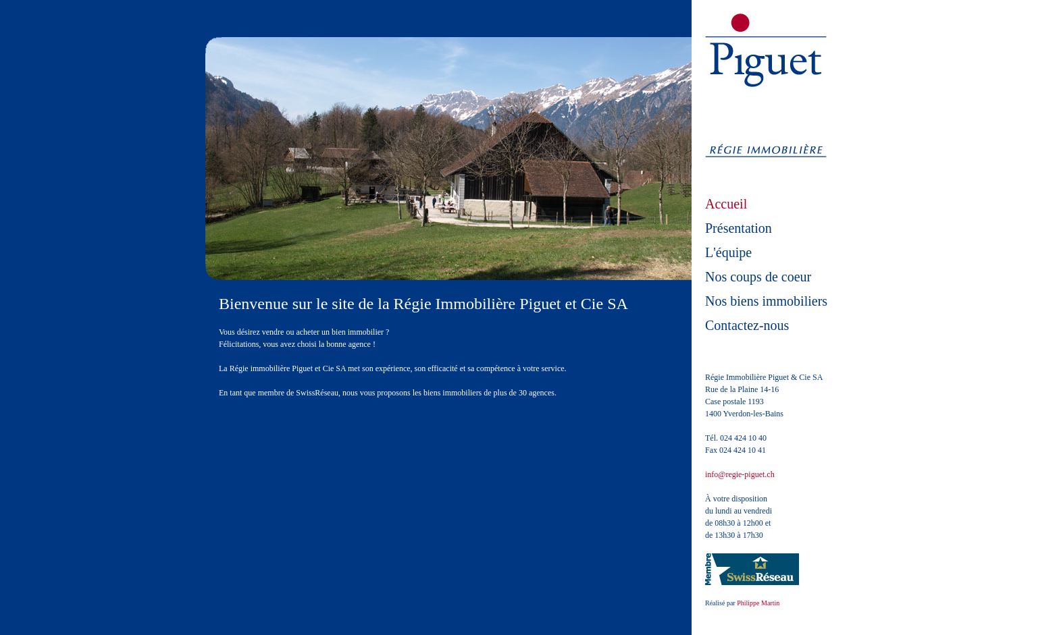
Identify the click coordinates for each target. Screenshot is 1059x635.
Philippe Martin (758, 603)
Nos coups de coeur (758, 276)
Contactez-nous (747, 325)
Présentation (738, 228)
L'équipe (728, 252)
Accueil (726, 203)
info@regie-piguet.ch (740, 474)
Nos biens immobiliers (766, 301)
